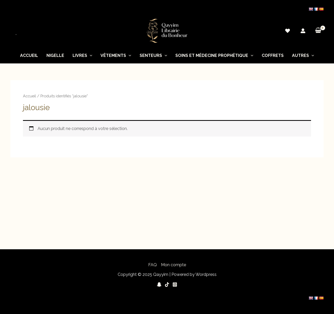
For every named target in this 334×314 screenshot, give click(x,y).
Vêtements (115, 55)
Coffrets (273, 55)
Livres (82, 55)
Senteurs (153, 55)
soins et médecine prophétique (214, 55)
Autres (303, 55)
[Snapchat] (159, 284)
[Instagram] (174, 284)
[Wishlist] (287, 30)
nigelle (55, 55)
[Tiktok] (167, 284)
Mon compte (173, 264)
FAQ (152, 264)
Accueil (29, 55)
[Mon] (303, 30)
